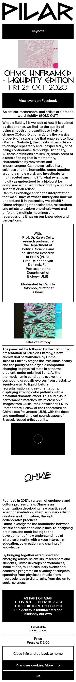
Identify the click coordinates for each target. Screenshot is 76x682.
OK (38, 676)
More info (52, 665)
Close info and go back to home (38, 653)
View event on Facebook (38, 100)
